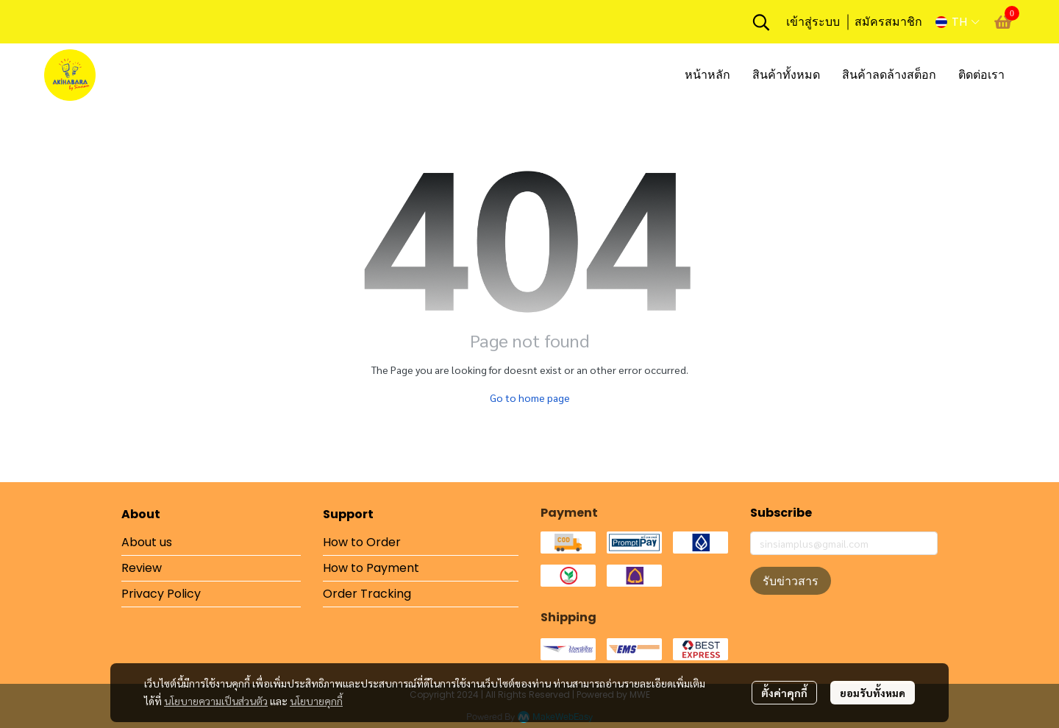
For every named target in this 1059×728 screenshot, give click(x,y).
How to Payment (371, 567)
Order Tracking (367, 593)
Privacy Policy (161, 593)
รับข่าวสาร (791, 580)
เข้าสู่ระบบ (813, 21)
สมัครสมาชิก (888, 21)
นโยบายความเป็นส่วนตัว (216, 700)
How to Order (362, 542)
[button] (761, 22)
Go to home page (530, 397)
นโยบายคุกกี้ (316, 700)
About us (146, 542)
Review (141, 567)
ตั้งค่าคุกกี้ (784, 692)
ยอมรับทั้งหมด (872, 692)
